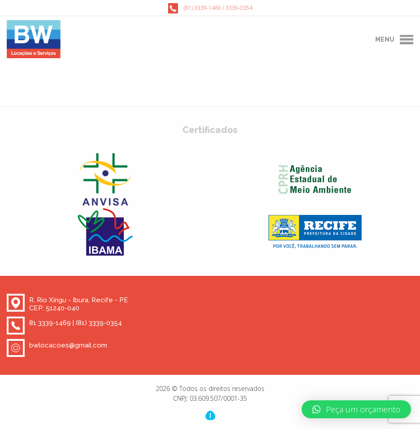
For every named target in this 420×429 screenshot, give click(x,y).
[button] (356, 409)
